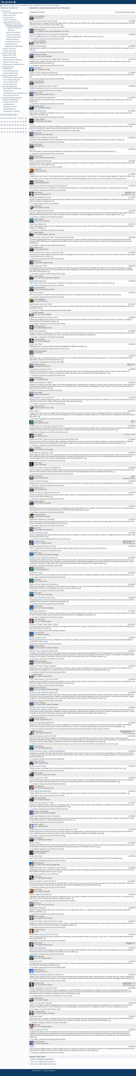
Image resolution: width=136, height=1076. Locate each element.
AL (2, 118)
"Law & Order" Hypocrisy (43, 1003)
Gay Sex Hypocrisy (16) (10, 82)
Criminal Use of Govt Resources (41, 21)
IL (7, 122)
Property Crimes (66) (9, 51)
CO (15, 118)
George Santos (39, 541)
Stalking (49, 382)
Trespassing (34, 369)
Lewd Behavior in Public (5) (11, 111)
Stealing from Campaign (38, 974)
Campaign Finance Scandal (64, 237)
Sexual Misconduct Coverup (52, 921)
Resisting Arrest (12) (11, 44)
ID (4, 122)
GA (26, 118)
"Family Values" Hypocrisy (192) (12, 77)
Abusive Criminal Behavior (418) (13, 13)
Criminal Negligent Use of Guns (40, 34)
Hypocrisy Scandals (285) (9, 75)
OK (15, 129)
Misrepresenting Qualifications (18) (13, 64)
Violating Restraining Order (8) (14, 46)
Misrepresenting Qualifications (40, 546)
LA (20, 122)
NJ (26, 125)
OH (12, 129)
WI (23, 132)
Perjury (54, 21)
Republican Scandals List (9, 8)
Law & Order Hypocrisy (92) (11, 79)
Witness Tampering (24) (13, 32)
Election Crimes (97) (9, 48)
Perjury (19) (11, 30)
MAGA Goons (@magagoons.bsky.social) (43, 1064)
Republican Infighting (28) (11, 99)
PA (20, 129)
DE (20, 118)
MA (2, 125)
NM (2, 129)
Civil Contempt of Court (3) (11, 95)
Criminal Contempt (41, 481)
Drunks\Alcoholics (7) (9, 109)
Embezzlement (35, 453)
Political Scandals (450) (9, 53)
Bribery (32, 161)
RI (23, 129)
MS (10, 125)
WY (26, 132)
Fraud (49, 197)
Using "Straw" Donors (50, 624)
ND (10, 129)
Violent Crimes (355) (9, 15)
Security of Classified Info (52, 468)
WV (20, 132)
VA (15, 132)
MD (26, 122)
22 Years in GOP (129, 434)
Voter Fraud (34, 292)
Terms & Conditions (49, 1070)
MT (15, 125)
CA (12, 118)
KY (18, 122)
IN (10, 122)
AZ (7, 118)
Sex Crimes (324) (8, 17)
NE (18, 125)
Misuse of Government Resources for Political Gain (60, 439)
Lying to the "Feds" (47, 237)
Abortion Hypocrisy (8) (10, 84)
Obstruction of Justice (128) (13, 24)
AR (10, 118)
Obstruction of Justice (42, 252)
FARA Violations (35, 397)
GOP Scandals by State (9, 115)
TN (4, 132)
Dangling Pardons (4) (12, 39)
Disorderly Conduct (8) (10, 106)
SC (26, 129)
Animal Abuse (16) (8, 104)
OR (18, 129)
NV (20, 125)
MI (4, 125)
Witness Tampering (36, 493)
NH (23, 125)
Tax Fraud (33, 723)
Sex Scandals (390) (8, 66)
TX (7, 132)
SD (2, 132)
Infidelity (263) (7, 68)
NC (7, 129)
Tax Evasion (39, 988)
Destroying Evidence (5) (13, 37)
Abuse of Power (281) (9, 55)
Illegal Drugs (34, 304)
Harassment (51, 97)
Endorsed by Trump (128, 195)
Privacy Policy (36, 1070)
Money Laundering (36, 881)
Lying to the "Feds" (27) (15, 28)
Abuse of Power (52, 86)
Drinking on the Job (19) (10, 102)
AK (4, 118)
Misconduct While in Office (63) (12, 60)
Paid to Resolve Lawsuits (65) (12, 88)
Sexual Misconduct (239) (10, 71)
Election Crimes (35, 73)
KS (15, 122)
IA (12, 122)
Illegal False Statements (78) (14, 26)
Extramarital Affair (36, 751)
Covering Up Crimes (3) (13, 41)
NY (4, 129)
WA (18, 132)
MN (7, 125)
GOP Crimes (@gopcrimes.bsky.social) (42, 1061)
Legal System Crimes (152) (11, 22)
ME (23, 122)
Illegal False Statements (60, 34)
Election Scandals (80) (10, 57)
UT (10, 132)
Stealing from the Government (57, 186)
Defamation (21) (8, 91)
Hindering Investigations (56, 751)
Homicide (33, 211)
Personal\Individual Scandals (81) (12, 98)
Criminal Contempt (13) (13, 35)
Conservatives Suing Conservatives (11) (15, 93)
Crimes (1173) (6, 11)
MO (12, 125)
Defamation (51, 519)
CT (18, 118)
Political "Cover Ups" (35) (10, 62)
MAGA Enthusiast (129, 478)
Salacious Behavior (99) (10, 73)
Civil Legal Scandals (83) (9, 86)
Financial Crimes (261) (10, 20)
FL (23, 118)
